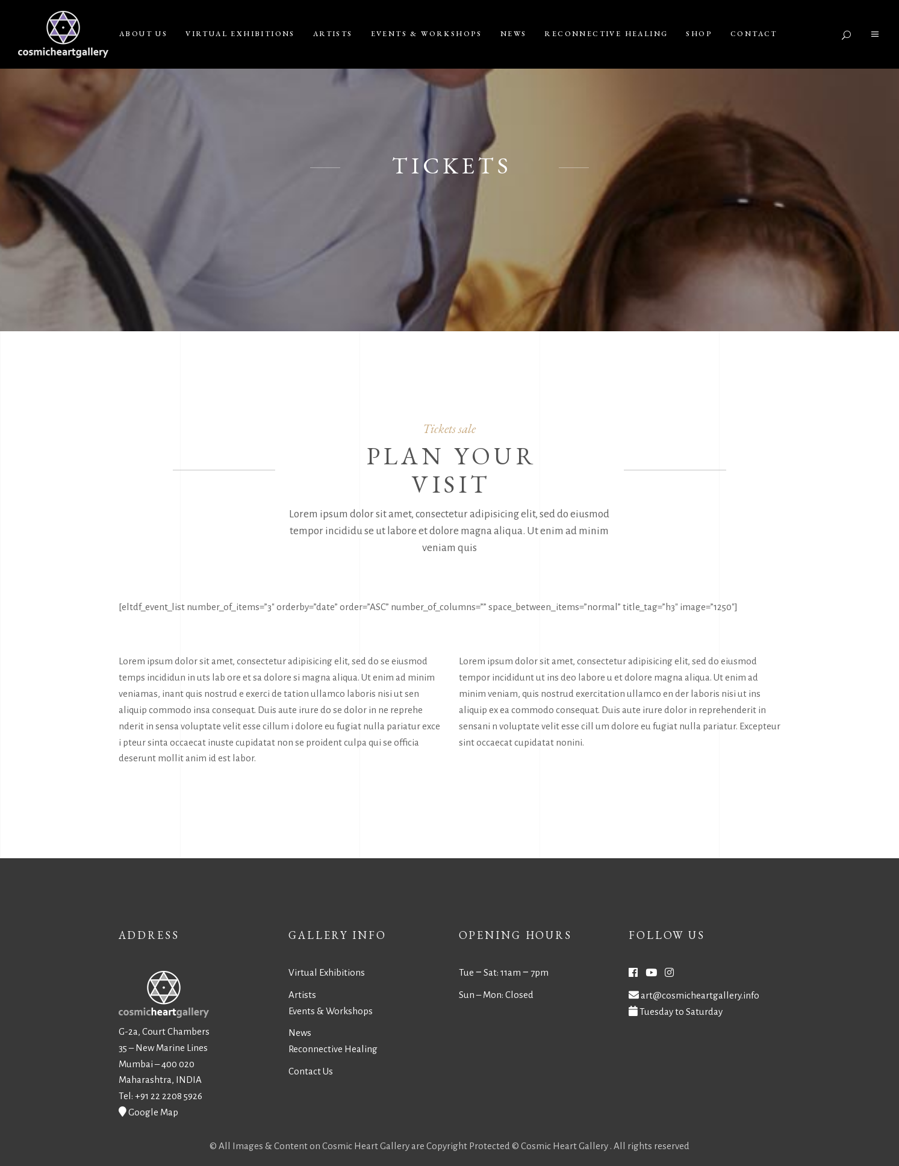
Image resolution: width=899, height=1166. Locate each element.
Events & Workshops (330, 1011)
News (299, 1032)
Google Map (153, 1112)
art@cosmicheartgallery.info (700, 995)
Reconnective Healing (333, 1049)
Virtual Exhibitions (326, 972)
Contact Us (310, 1071)
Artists (302, 995)
